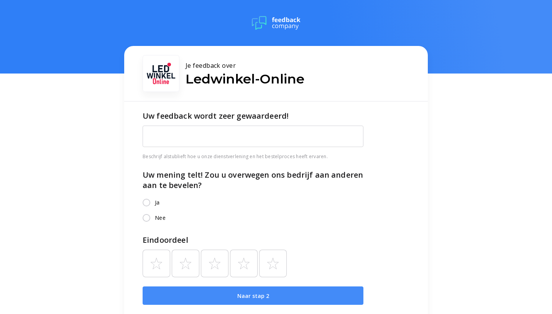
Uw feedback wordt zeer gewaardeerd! (216, 116)
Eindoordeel (165, 240)
